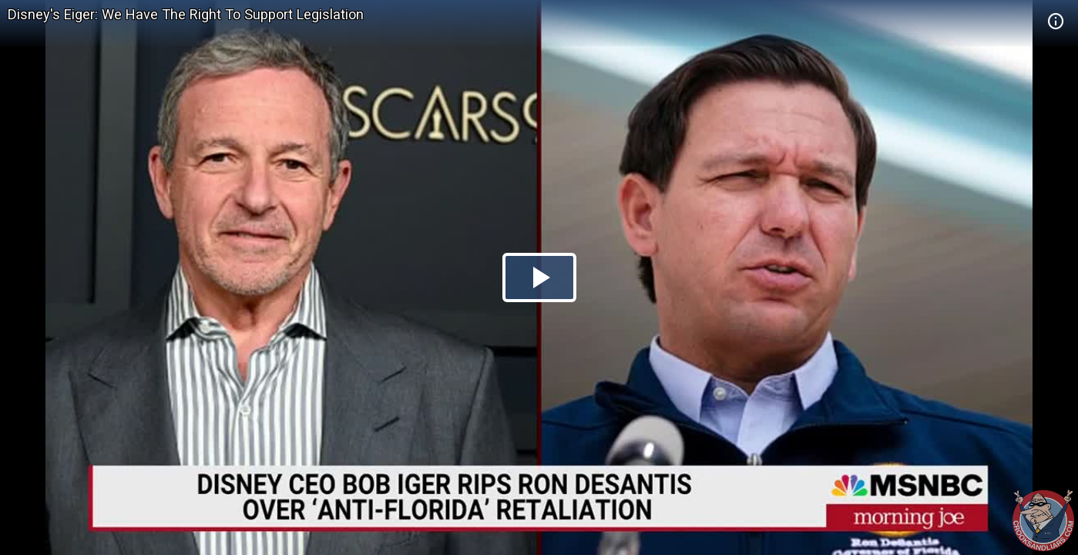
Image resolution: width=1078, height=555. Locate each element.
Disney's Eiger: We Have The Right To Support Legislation (186, 14)
